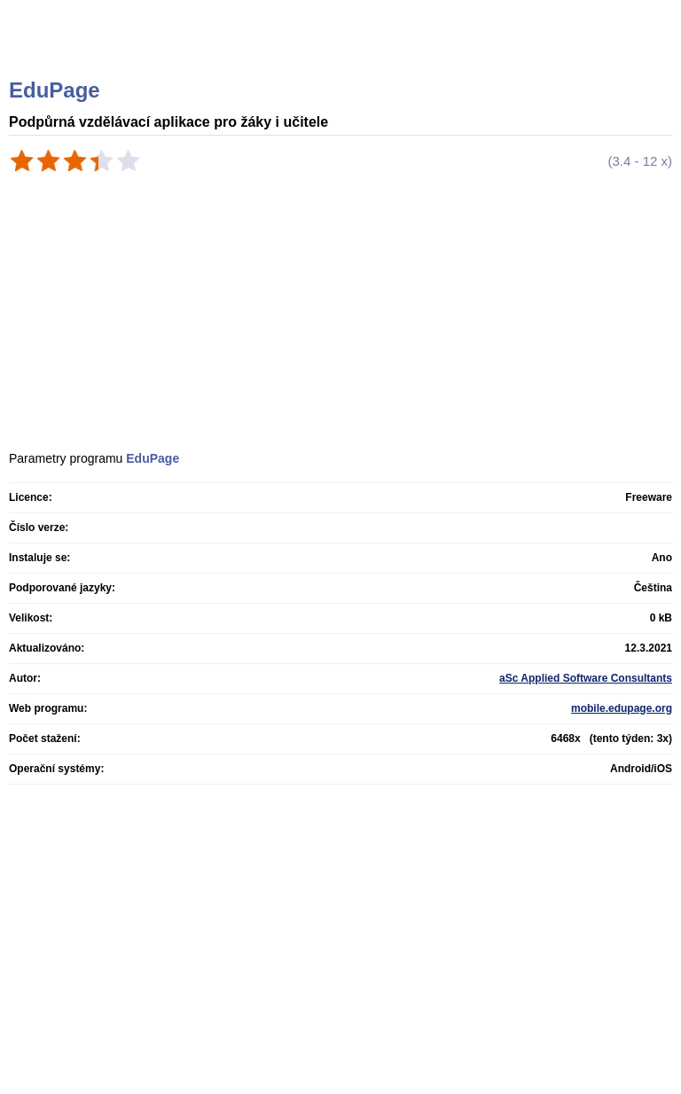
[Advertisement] (290, 226)
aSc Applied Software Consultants (585, 678)
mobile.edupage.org (621, 708)
